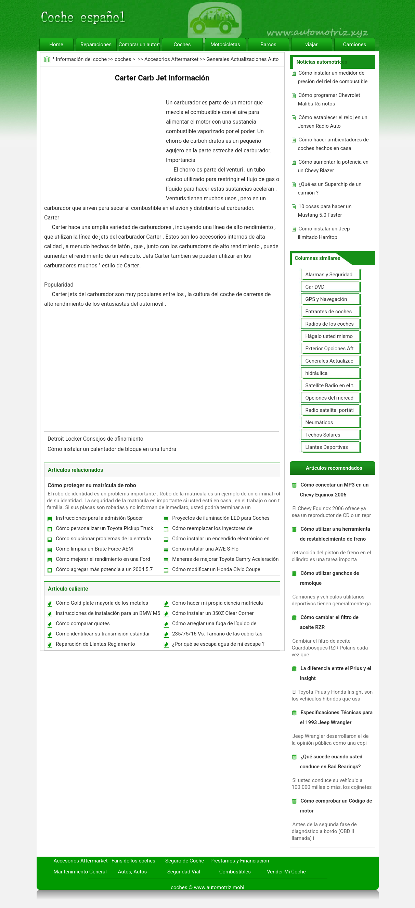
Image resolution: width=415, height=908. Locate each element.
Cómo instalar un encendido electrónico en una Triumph (220, 540)
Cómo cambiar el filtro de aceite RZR (329, 622)
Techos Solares (323, 435)
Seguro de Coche (184, 861)
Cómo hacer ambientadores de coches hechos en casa (333, 144)
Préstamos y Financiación (239, 861)
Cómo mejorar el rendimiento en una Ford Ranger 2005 (102, 560)
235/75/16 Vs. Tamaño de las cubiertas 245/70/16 (216, 635)
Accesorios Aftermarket (171, 59)
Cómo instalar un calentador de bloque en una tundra (113, 449)
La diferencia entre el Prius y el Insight (335, 673)
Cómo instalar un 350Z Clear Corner (213, 613)
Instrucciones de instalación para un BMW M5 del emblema (107, 614)
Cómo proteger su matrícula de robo (92, 485)
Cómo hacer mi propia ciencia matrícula (217, 603)
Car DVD (315, 287)
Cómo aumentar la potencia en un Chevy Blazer (333, 166)
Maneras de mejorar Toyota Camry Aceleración (225, 559)
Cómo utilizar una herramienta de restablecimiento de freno (335, 534)
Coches (182, 44)
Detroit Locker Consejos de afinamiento (96, 439)
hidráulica (317, 373)
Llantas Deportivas (327, 447)
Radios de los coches (330, 324)
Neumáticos (319, 422)
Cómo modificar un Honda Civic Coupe (216, 569)
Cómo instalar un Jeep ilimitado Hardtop (324, 233)
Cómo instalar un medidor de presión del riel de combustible (332, 77)
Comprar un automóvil (139, 44)
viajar (312, 44)
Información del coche (81, 59)
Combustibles (235, 872)
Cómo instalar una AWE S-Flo (205, 549)
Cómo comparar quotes (83, 623)
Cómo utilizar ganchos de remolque (329, 578)
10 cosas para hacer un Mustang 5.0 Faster (324, 210)
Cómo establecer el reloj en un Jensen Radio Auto (332, 121)
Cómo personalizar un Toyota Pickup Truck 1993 (104, 529)
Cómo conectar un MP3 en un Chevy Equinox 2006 (334, 490)
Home (56, 44)
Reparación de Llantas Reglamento (95, 644)
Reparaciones (96, 44)
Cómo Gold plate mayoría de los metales (102, 603)
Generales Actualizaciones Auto (242, 59)
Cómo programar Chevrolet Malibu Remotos (329, 99)
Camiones (354, 44)
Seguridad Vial (183, 872)
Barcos (268, 44)
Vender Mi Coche (286, 872)
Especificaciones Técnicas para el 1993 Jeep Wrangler (336, 717)
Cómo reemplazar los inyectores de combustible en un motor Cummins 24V (216, 529)
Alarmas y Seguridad (329, 275)
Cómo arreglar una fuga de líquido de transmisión (213, 625)
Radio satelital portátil (330, 410)
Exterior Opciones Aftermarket (340, 348)
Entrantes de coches (329, 311)
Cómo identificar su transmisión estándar (103, 634)
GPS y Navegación (326, 299)
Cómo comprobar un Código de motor (336, 806)
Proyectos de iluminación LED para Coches (221, 518)
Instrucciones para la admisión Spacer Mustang (99, 519)
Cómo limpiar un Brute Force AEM (94, 549)
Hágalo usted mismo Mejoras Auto (345, 336)
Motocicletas (225, 44)
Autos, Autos (132, 872)
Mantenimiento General (80, 872)
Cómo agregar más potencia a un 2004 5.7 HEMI (104, 571)
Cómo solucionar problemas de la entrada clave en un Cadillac (103, 540)
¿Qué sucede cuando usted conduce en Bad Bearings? (331, 762)
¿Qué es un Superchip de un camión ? (329, 188)
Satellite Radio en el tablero (336, 385)
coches (123, 59)
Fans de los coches (133, 861)
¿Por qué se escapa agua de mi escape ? (218, 644)
